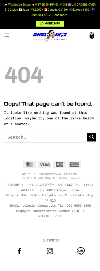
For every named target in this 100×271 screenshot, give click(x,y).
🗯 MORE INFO (50, 23)
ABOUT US (28, 174)
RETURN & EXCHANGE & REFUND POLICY (50, 178)
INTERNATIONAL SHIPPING (58, 174)
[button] (7, 35)
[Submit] (91, 137)
